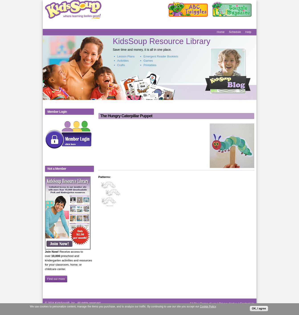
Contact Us (247, 303)
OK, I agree (259, 309)
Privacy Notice (228, 303)
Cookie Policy (208, 307)
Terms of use (208, 303)
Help (248, 32)
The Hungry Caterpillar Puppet (126, 116)
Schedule (235, 32)
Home (221, 32)
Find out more (56, 279)
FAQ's (194, 303)
